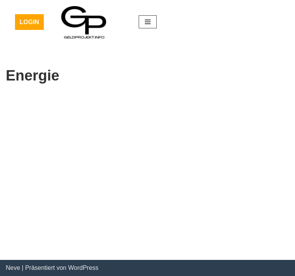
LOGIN (29, 22)
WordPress (83, 267)
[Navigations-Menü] (148, 21)
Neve (13, 267)
